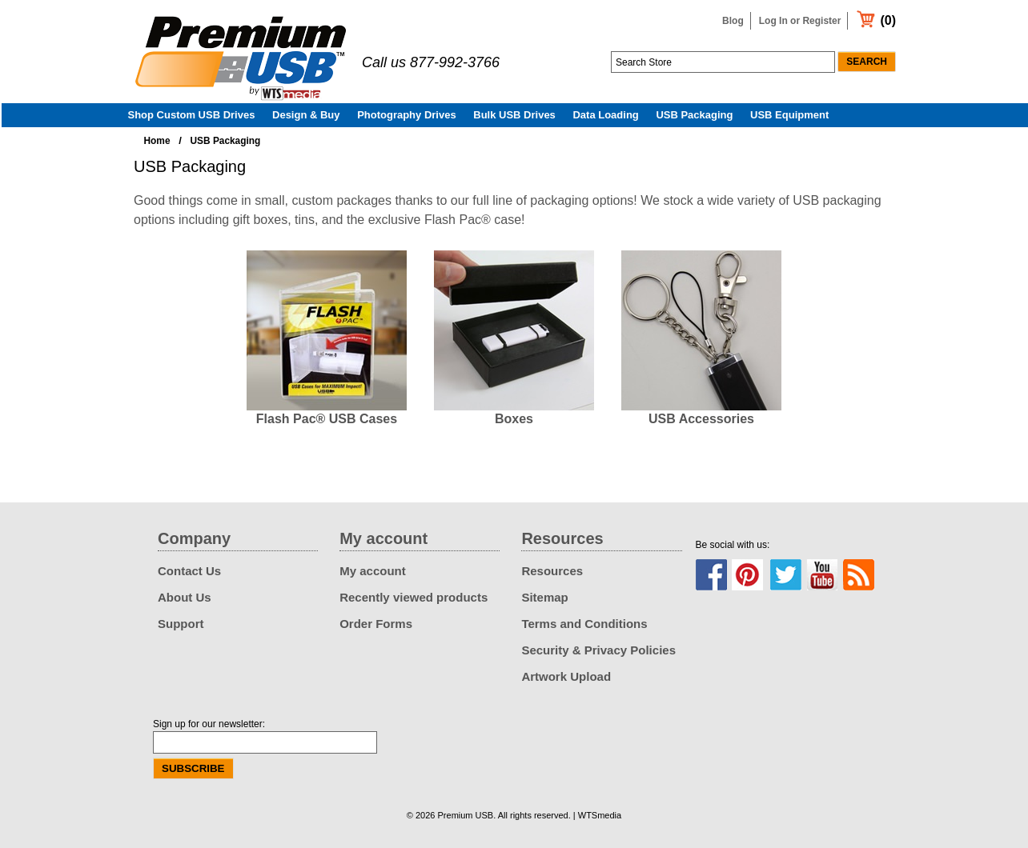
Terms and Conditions (584, 623)
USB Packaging (694, 115)
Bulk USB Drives (514, 115)
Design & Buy (306, 115)
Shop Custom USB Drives (191, 115)
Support (181, 623)
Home (157, 140)
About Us (184, 597)
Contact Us (189, 571)
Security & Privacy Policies (598, 650)
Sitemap (544, 597)
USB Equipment (789, 115)
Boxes (514, 419)
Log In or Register (800, 20)
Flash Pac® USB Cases (326, 419)
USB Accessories (701, 419)
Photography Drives (406, 115)
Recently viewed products (413, 597)
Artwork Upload (566, 676)
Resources (552, 571)
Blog (733, 20)
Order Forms (375, 623)
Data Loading (605, 115)
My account (372, 571)
